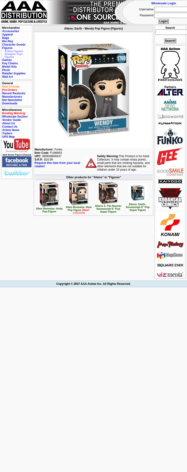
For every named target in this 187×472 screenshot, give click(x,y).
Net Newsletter (12, 100)
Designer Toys (14, 54)
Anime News (10, 130)
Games (7, 60)
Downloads (10, 103)
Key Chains (10, 63)
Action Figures (14, 51)
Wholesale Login (163, 3)
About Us (8, 123)
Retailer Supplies (13, 73)
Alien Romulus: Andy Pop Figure (49, 209)
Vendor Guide (11, 120)
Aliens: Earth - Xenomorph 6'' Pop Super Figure (138, 205)
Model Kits (9, 66)
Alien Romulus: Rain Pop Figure (79, 208)
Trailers (7, 133)
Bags (5, 38)
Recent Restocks (13, 93)
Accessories (10, 31)
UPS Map (8, 136)
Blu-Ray (7, 41)
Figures (7, 48)
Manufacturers (12, 96)
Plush (6, 70)
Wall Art (7, 76)
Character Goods (13, 44)
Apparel (7, 34)
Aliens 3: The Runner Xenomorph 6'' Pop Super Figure (108, 207)
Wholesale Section (15, 116)
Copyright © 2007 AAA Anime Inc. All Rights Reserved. (93, 284)
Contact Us (9, 126)
